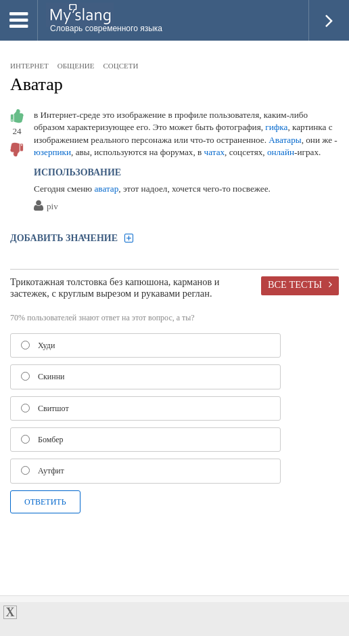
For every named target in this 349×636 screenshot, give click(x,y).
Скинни (43, 376)
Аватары (285, 140)
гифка (276, 127)
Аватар (36, 84)
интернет (29, 66)
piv (52, 207)
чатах (214, 152)
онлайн (280, 152)
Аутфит (42, 470)
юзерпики (52, 152)
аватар (107, 189)
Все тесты (295, 284)
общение (76, 66)
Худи (38, 345)
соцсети (121, 66)
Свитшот (45, 408)
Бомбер (42, 439)
